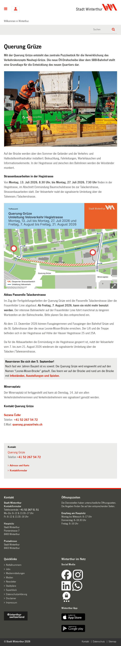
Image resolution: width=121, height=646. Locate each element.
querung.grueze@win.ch (27, 424)
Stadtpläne (11, 586)
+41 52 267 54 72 (26, 419)
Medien (9, 577)
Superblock (11, 590)
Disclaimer (11, 598)
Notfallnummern (13, 565)
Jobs (8, 569)
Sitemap (112, 641)
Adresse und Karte (19, 465)
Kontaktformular (18, 470)
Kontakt (85, 641)
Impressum (11, 602)
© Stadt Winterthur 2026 (17, 641)
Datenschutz (99, 641)
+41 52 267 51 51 (29, 509)
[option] (60, 109)
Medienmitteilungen (15, 573)
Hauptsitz (9, 523)
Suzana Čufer (12, 415)
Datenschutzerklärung (16, 594)
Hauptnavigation (6, 9)
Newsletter (11, 581)
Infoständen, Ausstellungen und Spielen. (35, 375)
